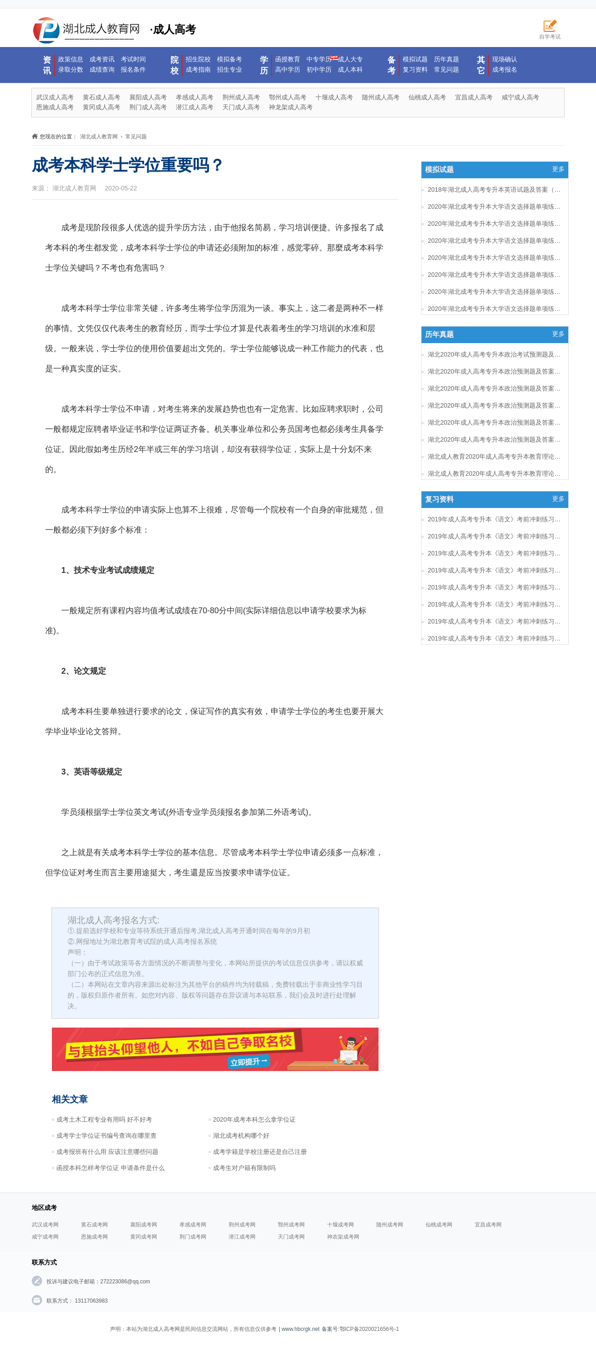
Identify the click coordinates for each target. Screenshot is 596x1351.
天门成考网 (291, 1237)
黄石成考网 (94, 1225)
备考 (391, 65)
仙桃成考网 (439, 1225)
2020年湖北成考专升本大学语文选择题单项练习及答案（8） (495, 206)
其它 (481, 65)
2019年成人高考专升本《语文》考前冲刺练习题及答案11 (495, 621)
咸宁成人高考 (520, 97)
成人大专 (350, 59)
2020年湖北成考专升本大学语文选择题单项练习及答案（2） (495, 308)
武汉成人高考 (55, 97)
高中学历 (287, 69)
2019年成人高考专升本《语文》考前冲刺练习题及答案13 (495, 587)
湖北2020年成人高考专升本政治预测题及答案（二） (495, 422)
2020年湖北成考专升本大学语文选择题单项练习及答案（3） (495, 291)
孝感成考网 (192, 1225)
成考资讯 (102, 59)
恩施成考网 (94, 1237)
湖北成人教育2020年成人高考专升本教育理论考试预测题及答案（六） (495, 456)
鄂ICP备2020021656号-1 (369, 1329)
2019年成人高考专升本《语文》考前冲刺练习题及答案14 (495, 570)
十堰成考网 (340, 1225)
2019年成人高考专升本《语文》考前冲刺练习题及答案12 (495, 604)
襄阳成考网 (143, 1225)
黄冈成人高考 (101, 107)
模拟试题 (415, 59)
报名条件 (133, 69)
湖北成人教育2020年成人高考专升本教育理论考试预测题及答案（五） (495, 473)
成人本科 (350, 69)
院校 (174, 65)
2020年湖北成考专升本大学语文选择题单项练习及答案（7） (495, 223)
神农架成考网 (343, 1237)
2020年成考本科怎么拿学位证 (254, 1119)
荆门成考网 (192, 1237)
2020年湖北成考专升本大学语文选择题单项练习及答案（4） (495, 274)
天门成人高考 (241, 107)
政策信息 (70, 59)
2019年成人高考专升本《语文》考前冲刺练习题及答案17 (495, 519)
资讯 (47, 65)
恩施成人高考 (55, 107)
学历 (264, 65)
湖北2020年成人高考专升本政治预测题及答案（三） (495, 405)
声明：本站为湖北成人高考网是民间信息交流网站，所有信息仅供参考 (193, 1329)
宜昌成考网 (488, 1225)
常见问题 (446, 69)
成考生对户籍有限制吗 (244, 1167)
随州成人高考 (381, 97)
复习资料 (415, 69)
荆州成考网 (242, 1225)
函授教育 (287, 59)
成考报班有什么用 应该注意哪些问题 (107, 1151)
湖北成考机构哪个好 (241, 1135)
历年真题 (446, 59)
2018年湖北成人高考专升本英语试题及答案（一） (495, 189)
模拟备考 (229, 59)
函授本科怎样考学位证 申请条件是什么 (110, 1167)
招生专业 (229, 69)
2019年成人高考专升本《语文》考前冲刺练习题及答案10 (495, 638)
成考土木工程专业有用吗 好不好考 (104, 1119)
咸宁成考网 (45, 1237)
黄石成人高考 (101, 97)
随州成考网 (389, 1225)
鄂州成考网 (291, 1225)
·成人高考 (114, 30)
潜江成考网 (242, 1237)
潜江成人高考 (194, 107)
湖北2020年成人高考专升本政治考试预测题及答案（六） (495, 354)
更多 (558, 168)
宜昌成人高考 (474, 97)
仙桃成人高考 (427, 97)
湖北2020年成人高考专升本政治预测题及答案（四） (495, 388)
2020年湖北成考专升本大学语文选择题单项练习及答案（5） (495, 257)
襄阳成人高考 (148, 97)
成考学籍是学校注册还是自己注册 (260, 1151)
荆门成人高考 (148, 107)
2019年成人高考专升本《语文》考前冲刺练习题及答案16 (495, 536)
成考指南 (198, 69)
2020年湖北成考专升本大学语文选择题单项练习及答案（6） (495, 240)
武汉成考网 (45, 1225)
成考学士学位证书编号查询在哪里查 (106, 1135)
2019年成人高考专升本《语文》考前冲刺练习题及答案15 (495, 553)
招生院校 (198, 59)
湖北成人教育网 (99, 136)
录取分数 (70, 69)
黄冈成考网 (143, 1237)
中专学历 (319, 59)
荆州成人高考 (241, 97)
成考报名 (504, 69)
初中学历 (319, 69)
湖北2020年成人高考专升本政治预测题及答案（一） (495, 439)
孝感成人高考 (194, 97)
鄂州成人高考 (288, 97)
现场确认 (504, 59)
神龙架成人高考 (291, 107)
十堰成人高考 (334, 97)
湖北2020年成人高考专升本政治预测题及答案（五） (495, 371)
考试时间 (133, 59)
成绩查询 (102, 69)
